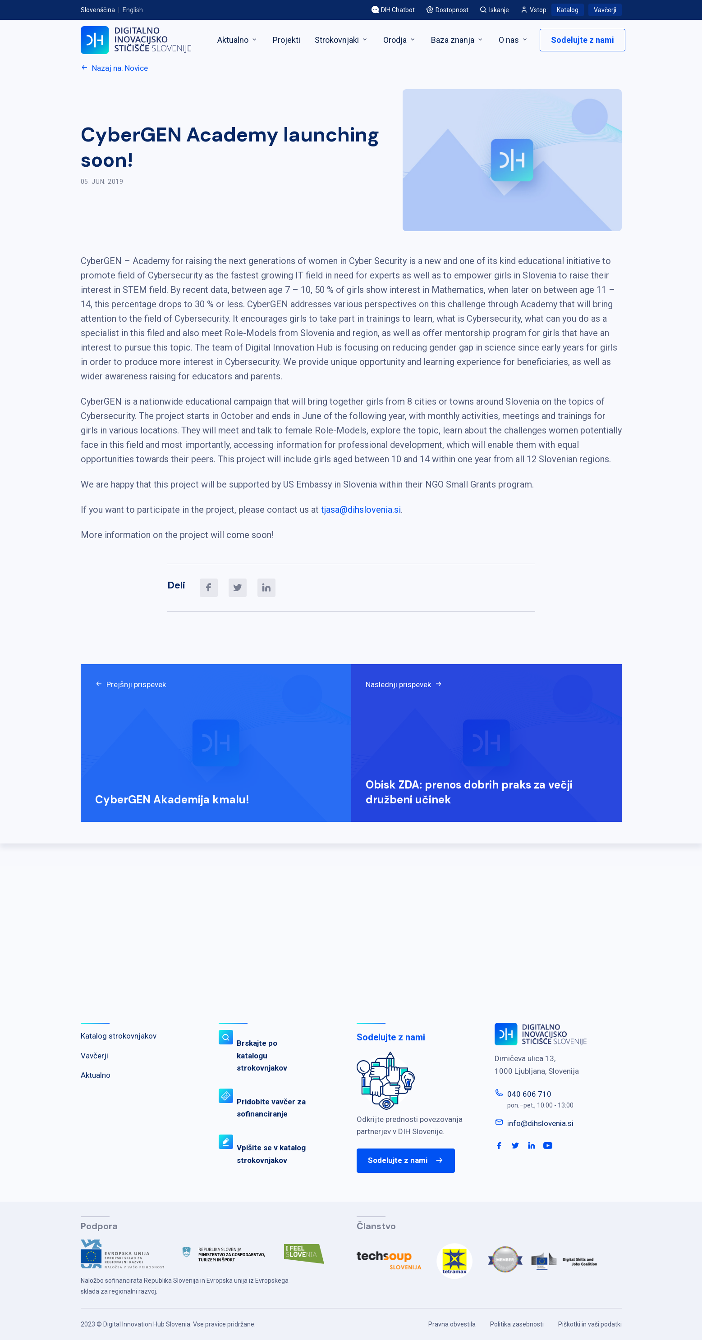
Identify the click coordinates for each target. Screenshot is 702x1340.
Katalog (567, 10)
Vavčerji (605, 10)
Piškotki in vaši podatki (590, 1324)
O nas (514, 40)
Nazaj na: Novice (114, 68)
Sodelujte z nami (582, 40)
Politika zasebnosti (517, 1324)
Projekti (286, 40)
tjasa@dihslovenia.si (361, 509)
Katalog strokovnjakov (118, 1035)
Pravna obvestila (452, 1324)
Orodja (400, 40)
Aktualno (237, 40)
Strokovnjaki (342, 40)
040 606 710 (529, 1093)
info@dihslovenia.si (540, 1123)
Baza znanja (457, 40)
